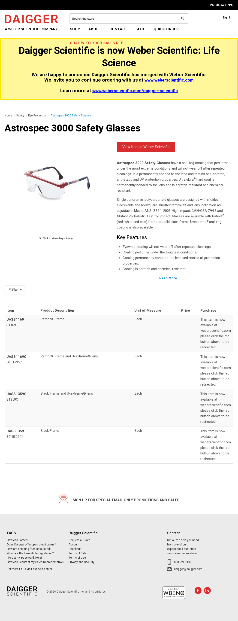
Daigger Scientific (17, 31)
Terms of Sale (77, 553)
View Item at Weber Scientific (145, 147)
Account (74, 544)
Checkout (75, 549)
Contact (118, 29)
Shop (75, 29)
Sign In (227, 17)
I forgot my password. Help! (24, 558)
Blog (141, 29)
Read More (168, 278)
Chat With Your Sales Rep (97, 43)
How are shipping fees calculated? (29, 549)
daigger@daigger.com (188, 569)
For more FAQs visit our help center (29, 569)
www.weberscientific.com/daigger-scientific (135, 91)
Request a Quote (79, 540)
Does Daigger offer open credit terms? (31, 544)
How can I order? (17, 540)
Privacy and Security (81, 562)
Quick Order (166, 29)
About (94, 29)
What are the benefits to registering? (30, 553)
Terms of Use (77, 558)
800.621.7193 (183, 562)
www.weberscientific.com (169, 80)
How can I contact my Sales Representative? (35, 562)
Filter (15, 290)
